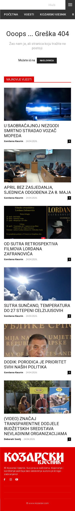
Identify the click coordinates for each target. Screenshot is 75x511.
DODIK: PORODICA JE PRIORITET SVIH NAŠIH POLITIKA (35, 364)
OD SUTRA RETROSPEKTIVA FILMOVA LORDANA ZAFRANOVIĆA (31, 248)
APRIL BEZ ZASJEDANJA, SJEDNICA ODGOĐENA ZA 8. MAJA (37, 190)
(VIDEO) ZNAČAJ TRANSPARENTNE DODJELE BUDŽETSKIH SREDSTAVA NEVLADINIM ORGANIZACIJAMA (35, 426)
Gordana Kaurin (13, 141)
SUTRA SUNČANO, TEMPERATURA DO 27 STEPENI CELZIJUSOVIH (37, 308)
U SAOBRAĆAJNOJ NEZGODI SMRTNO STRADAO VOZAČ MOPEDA (31, 130)
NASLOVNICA (47, 60)
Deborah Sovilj (12, 439)
